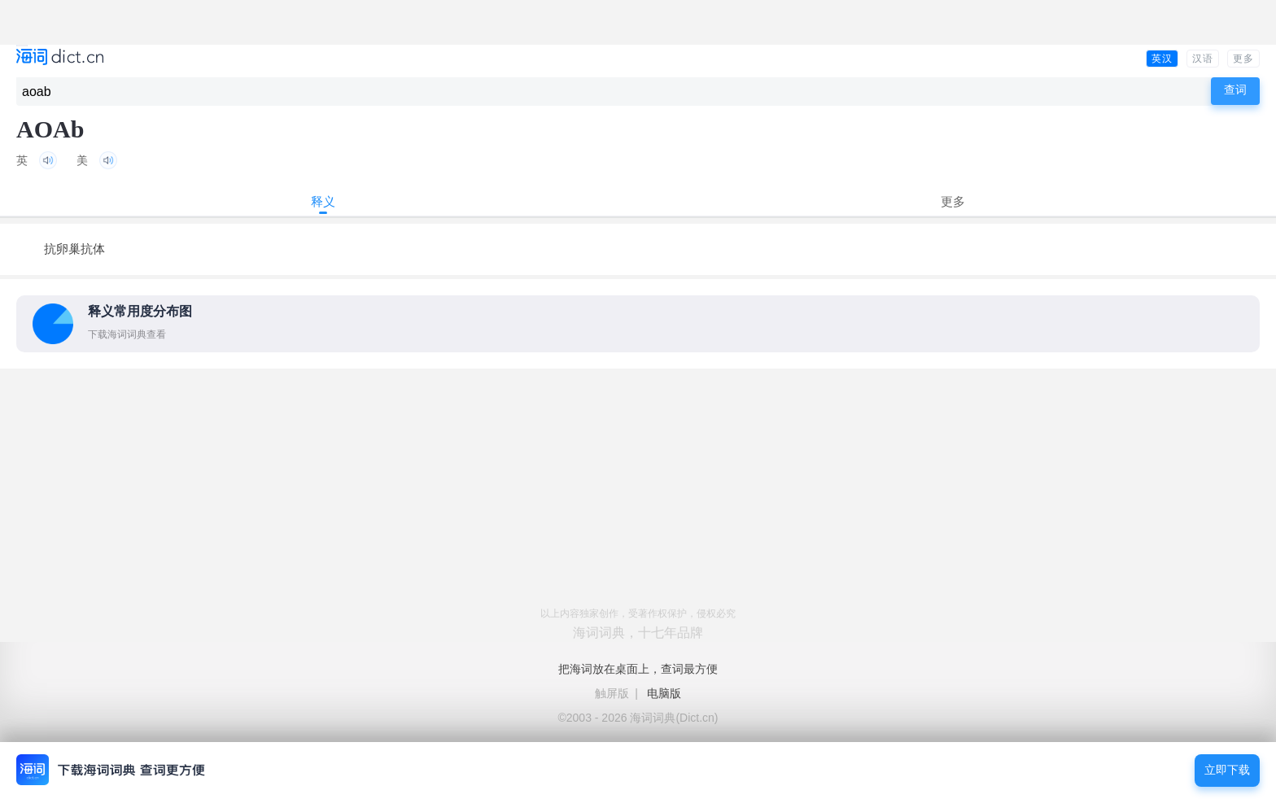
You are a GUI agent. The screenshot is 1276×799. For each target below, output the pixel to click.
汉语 (1202, 58)
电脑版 (664, 693)
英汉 (1162, 58)
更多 (1243, 58)
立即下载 (1227, 770)
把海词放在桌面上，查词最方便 (638, 668)
